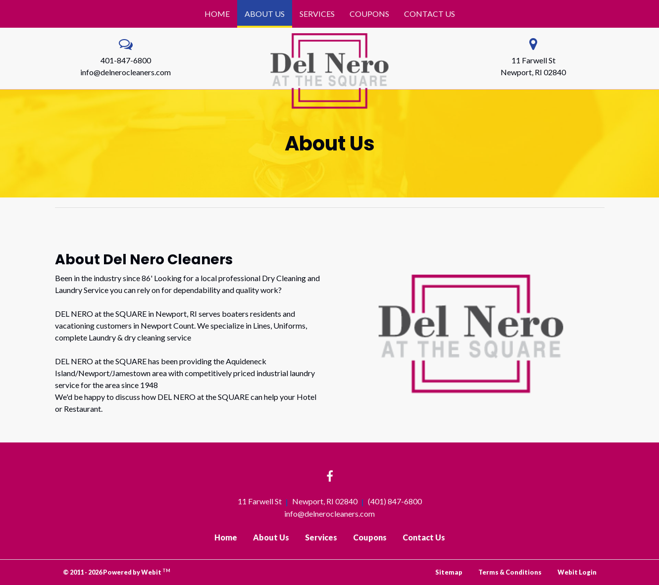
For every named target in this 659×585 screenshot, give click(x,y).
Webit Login (577, 572)
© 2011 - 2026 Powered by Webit (117, 572)
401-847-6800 (126, 60)
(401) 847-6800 (395, 501)
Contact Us (429, 13)
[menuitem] (217, 14)
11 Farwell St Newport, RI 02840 (533, 66)
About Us (268, 10)
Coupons (369, 13)
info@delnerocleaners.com (125, 72)
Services (317, 13)
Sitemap (448, 572)
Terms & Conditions (510, 572)
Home (217, 13)
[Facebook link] (329, 477)
